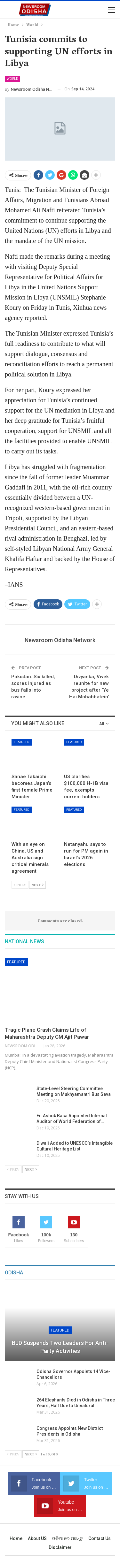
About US (37, 1538)
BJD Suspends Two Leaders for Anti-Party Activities (60, 1347)
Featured (21, 742)
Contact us (99, 1538)
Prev (20, 884)
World (12, 78)
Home (16, 1538)
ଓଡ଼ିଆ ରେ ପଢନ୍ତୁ (67, 1538)
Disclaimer (60, 1547)
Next (37, 884)
